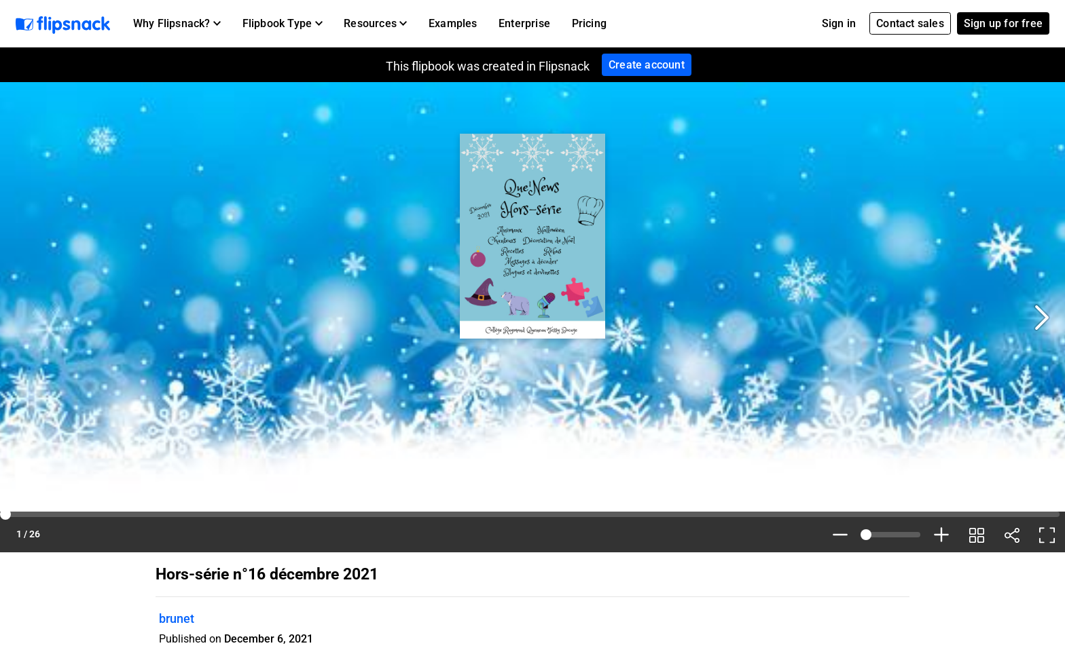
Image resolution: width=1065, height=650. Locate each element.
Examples (453, 23)
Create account (647, 64)
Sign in (839, 23)
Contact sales (910, 23)
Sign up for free (1003, 23)
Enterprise (524, 23)
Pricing (589, 23)
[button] (177, 24)
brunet (176, 618)
